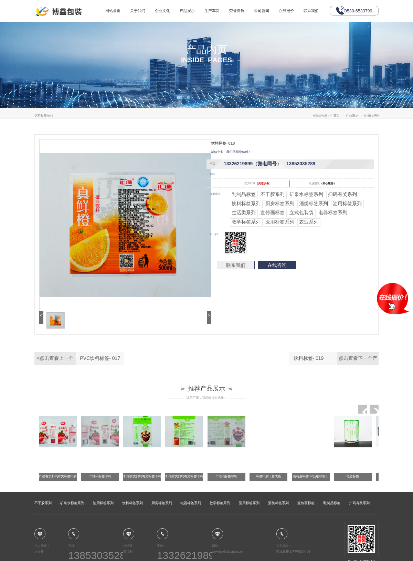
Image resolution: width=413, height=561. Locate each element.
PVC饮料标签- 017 (100, 358)
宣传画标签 (273, 212)
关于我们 (137, 11)
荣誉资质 (236, 11)
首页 (336, 115)
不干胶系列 (273, 194)
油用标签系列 (347, 203)
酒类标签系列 (313, 203)
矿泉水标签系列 (306, 194)
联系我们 (310, 11)
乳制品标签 (244, 194)
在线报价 (286, 11)
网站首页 (112, 11)
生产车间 (212, 11)
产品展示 (187, 11)
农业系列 (308, 222)
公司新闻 (261, 11)
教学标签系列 (246, 222)
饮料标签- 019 (309, 358)
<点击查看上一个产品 (55, 360)
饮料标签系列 (246, 203)
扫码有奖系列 (342, 194)
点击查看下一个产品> (358, 360)
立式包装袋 (301, 212)
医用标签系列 (279, 222)
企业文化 (162, 11)
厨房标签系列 (279, 203)
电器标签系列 (332, 212)
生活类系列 (244, 212)
